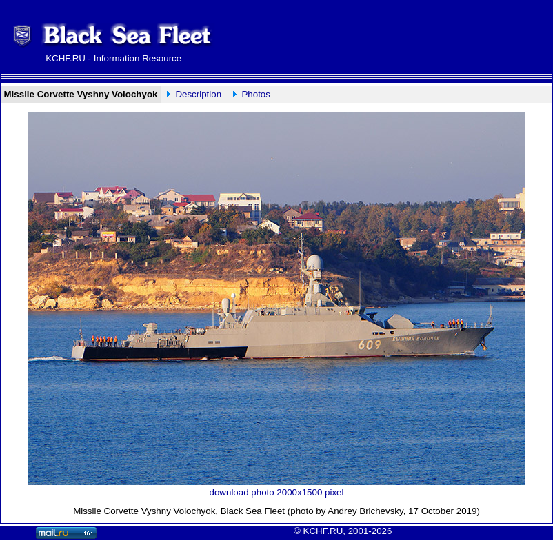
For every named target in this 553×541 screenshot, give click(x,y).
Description (198, 94)
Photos (255, 94)
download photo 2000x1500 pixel (277, 492)
